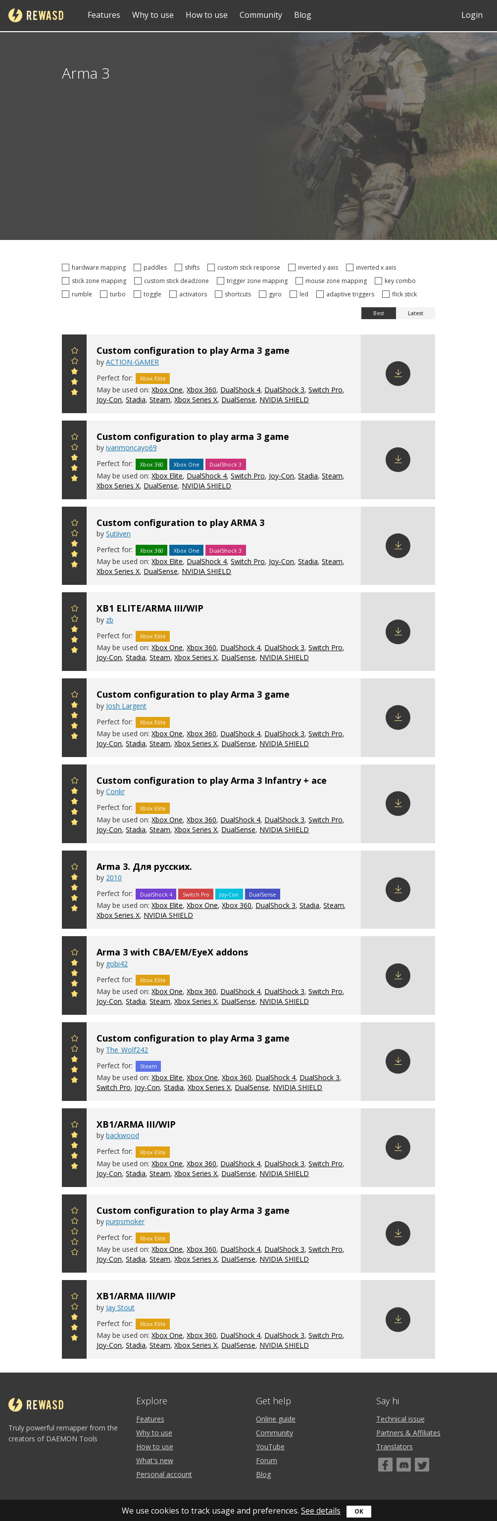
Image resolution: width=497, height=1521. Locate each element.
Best (378, 313)
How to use (207, 14)
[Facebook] (385, 1465)
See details (321, 1510)
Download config (398, 373)
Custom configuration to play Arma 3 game (193, 350)
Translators (394, 1446)
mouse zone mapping (333, 281)
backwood (122, 1135)
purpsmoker (125, 1221)
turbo (114, 294)
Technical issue (400, 1419)
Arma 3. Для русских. (144, 866)
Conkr (115, 791)
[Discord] (404, 1465)
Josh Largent (126, 706)
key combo (397, 281)
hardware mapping (95, 267)
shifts (188, 267)
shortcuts (234, 294)
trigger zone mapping (254, 281)
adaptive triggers (346, 294)
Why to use (153, 14)
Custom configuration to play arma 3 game (193, 436)
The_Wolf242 (127, 1049)
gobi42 (117, 963)
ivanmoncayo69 (131, 447)
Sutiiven (118, 533)
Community (261, 14)
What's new (154, 1460)
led (300, 294)
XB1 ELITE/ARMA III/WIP (150, 608)
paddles (152, 267)
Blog (302, 14)
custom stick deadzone (173, 281)
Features (104, 14)
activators (189, 294)
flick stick (401, 294)
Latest (415, 313)
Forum (266, 1460)
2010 (114, 877)
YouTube (270, 1446)
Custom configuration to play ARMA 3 (180, 522)
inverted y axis (314, 267)
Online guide (276, 1419)
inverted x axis (372, 267)
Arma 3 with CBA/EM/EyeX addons (172, 952)
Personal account (164, 1474)
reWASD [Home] (35, 15)
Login (472, 14)
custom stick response (245, 267)
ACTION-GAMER (132, 362)
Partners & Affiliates (408, 1432)
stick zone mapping (95, 281)
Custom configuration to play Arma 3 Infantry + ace (212, 780)
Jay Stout (120, 1307)
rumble (78, 294)
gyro (272, 294)
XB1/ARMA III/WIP (136, 1124)
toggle (149, 294)
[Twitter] (422, 1465)
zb (109, 619)
